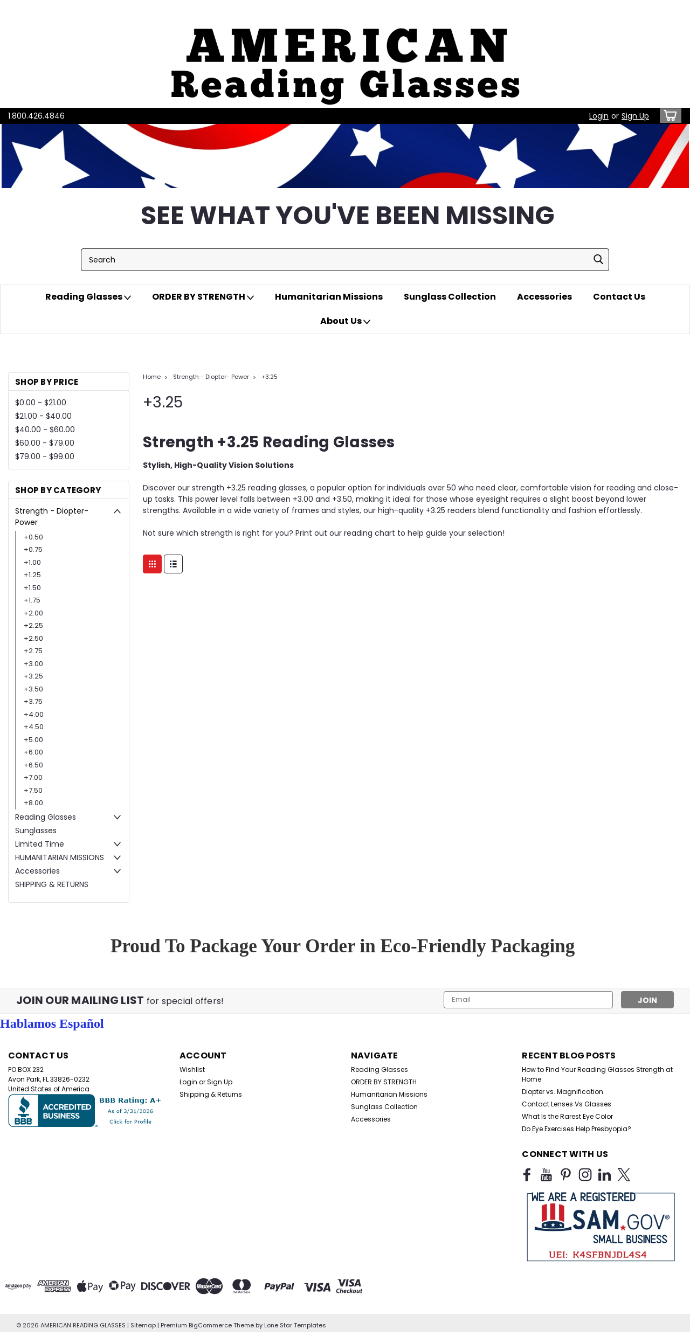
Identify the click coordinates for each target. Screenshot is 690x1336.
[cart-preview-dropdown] (668, 115)
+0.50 (33, 537)
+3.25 (33, 676)
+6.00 (33, 752)
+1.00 (32, 562)
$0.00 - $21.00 (40, 402)
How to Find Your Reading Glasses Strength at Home (597, 1074)
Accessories (544, 296)
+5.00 (33, 740)
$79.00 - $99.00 (44, 456)
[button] (345, 54)
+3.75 (33, 701)
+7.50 (33, 790)
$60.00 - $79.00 (44, 443)
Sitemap (143, 1325)
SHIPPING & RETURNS (51, 884)
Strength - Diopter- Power (51, 517)
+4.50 (34, 727)
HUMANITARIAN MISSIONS (59, 857)
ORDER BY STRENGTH (203, 296)
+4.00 (34, 714)
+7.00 (33, 777)
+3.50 (33, 689)
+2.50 (33, 638)
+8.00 (33, 803)
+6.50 (33, 765)
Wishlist (192, 1069)
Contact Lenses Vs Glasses (566, 1104)
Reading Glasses (88, 296)
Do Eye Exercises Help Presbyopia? (576, 1128)
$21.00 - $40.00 (43, 416)
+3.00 (33, 664)
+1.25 (32, 575)
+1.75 (32, 600)
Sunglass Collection (450, 296)
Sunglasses (36, 830)
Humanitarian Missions (329, 296)
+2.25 (33, 625)
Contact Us (619, 296)
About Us (345, 321)
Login (599, 115)
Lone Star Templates (295, 1325)
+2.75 (33, 651)
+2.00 (33, 613)
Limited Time (39, 844)
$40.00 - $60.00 (45, 429)
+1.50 (32, 588)
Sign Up (635, 115)
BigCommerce (210, 1325)
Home (152, 376)
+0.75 (33, 549)
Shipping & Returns (211, 1094)
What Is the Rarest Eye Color (567, 1116)
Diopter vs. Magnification (562, 1091)
